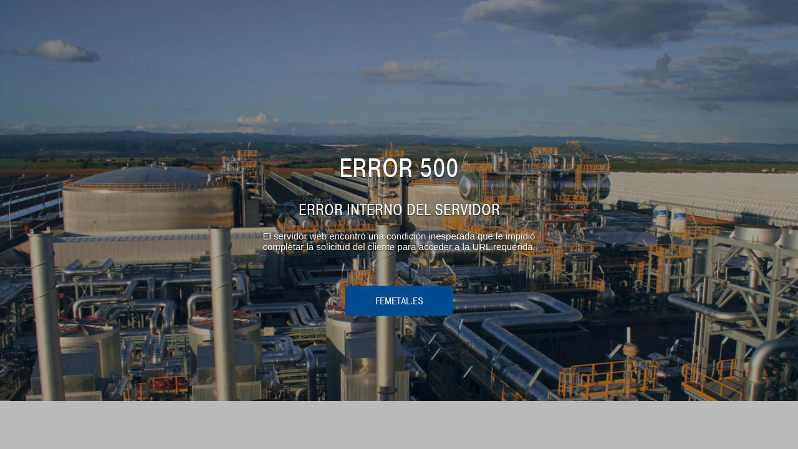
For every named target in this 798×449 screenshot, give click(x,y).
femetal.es (399, 300)
